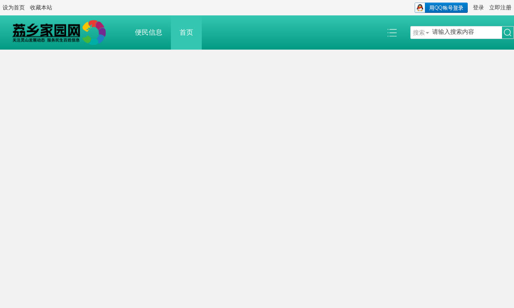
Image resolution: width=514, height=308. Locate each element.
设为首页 (14, 7)
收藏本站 (41, 7)
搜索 (419, 32)
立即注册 (500, 7)
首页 (186, 32)
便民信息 (148, 32)
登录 (478, 7)
